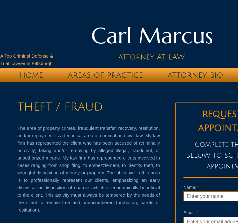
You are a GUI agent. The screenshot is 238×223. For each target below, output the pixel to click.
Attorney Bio (195, 75)
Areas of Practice (105, 75)
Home (31, 75)
